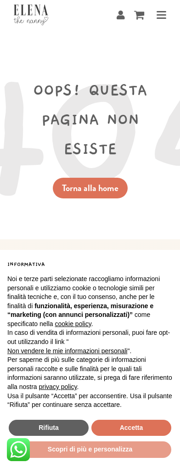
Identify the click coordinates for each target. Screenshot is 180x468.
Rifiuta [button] (49, 427)
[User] (121, 15)
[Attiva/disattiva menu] (158, 15)
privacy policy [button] (58, 386)
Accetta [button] (131, 427)
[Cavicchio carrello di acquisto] (139, 14)
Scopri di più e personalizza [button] (90, 449)
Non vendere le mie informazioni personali (67, 351)
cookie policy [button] (73, 323)
